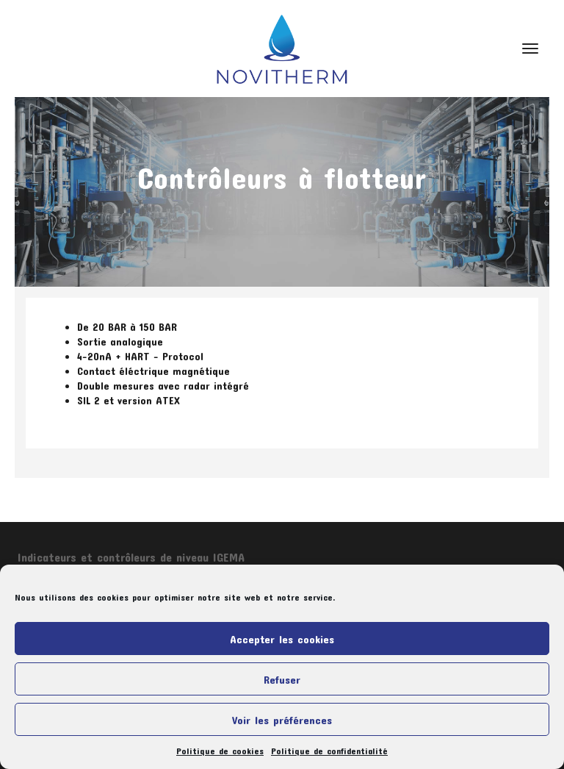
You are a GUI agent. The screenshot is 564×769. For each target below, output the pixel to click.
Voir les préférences (282, 719)
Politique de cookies (220, 750)
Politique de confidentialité (329, 750)
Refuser (282, 679)
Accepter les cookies (282, 638)
